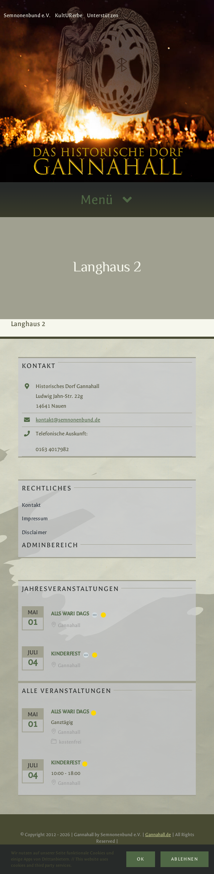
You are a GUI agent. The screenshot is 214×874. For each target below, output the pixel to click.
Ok (140, 859)
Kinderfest (65, 654)
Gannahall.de (158, 834)
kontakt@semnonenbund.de (68, 420)
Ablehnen (184, 859)
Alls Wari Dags (70, 614)
